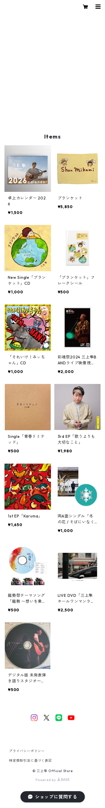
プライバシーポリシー (27, 751)
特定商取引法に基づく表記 (30, 760)
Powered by (52, 780)
